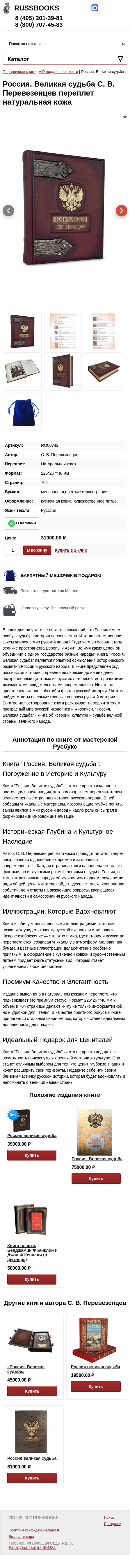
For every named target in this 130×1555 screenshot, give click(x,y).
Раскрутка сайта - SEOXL (32, 1547)
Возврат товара (21, 1537)
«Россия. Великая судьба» (25, 1369)
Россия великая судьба (31, 1135)
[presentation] (8, 210)
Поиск (109, 1517)
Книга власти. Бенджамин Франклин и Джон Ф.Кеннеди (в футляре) (32, 1252)
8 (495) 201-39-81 (39, 18)
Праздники (112, 1524)
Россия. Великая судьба (97, 1158)
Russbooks (36, 8)
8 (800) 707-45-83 (39, 24)
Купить (32, 1155)
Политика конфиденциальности (34, 1530)
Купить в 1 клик (71, 550)
